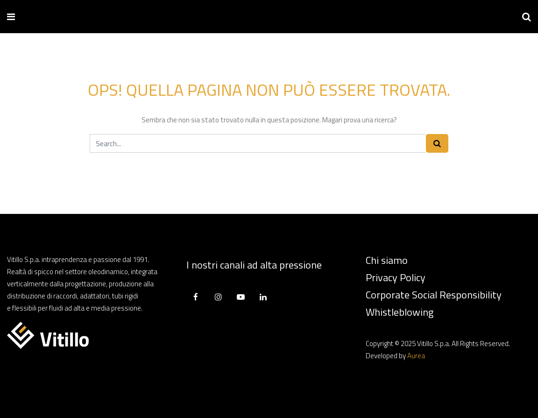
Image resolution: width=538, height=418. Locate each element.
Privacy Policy (395, 277)
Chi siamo (387, 260)
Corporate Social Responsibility (434, 295)
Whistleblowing (399, 312)
